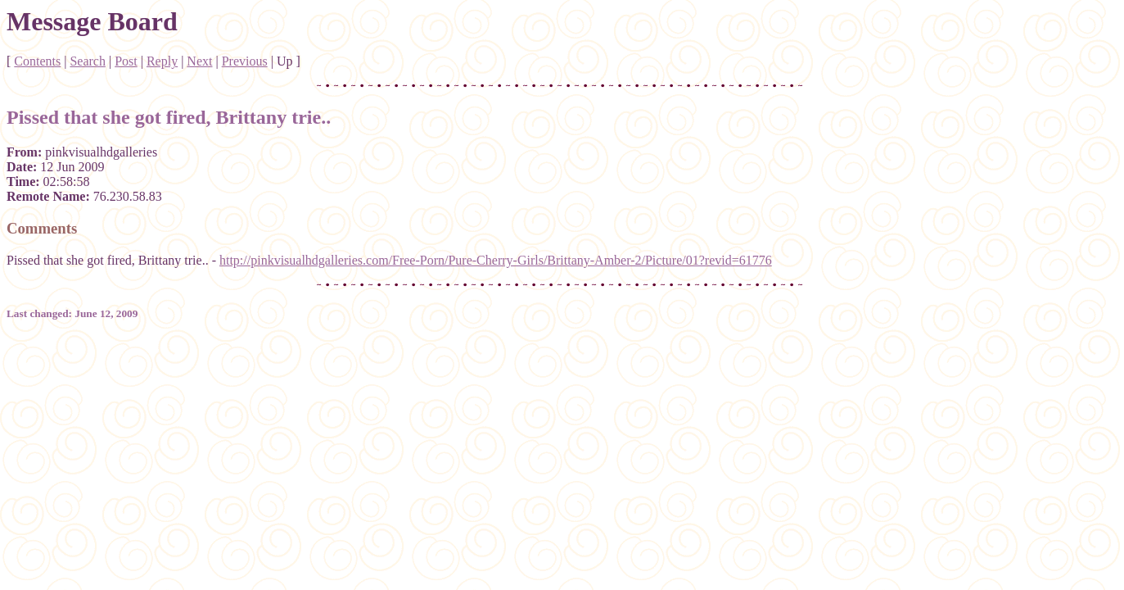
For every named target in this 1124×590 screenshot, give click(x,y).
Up (285, 61)
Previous (245, 61)
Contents (37, 61)
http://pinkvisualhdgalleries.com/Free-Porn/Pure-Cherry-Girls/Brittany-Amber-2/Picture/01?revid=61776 (495, 260)
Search (88, 61)
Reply (162, 61)
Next (199, 61)
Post (126, 61)
